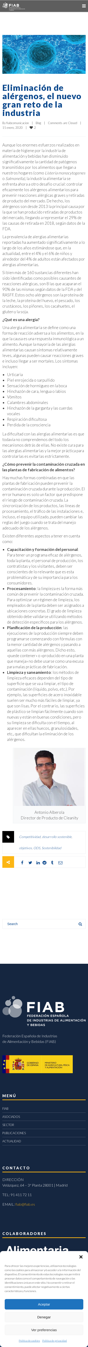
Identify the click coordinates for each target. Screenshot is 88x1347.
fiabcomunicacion (17, 123)
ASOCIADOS (11, 1117)
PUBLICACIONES (14, 1133)
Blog (38, 123)
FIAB (5, 1108)
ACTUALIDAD (11, 1141)
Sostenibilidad (51, 848)
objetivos (25, 848)
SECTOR (8, 1125)
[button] (81, 1257)
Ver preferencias (44, 1330)
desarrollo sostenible (57, 837)
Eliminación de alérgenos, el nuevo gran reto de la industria (41, 100)
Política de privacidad (54, 1340)
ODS (36, 848)
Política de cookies (29, 1340)
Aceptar (44, 1304)
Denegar (44, 1317)
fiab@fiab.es (25, 1204)
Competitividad (30, 837)
